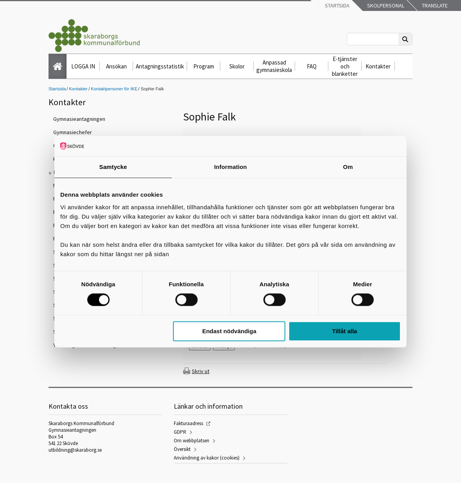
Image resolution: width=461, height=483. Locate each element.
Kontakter (378, 66)
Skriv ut (200, 371)
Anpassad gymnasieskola (274, 66)
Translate (434, 5)
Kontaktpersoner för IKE (114, 88)
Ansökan (116, 66)
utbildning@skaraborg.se (75, 450)
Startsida (336, 5)
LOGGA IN (83, 66)
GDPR (180, 432)
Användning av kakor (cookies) (207, 457)
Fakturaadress (188, 423)
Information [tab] (230, 166)
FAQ (312, 66)
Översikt (182, 449)
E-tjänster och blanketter (345, 66)
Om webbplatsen (191, 440)
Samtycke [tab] (113, 166)
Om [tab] (348, 166)
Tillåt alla (344, 331)
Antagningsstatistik (160, 66)
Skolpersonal (385, 5)
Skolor (237, 66)
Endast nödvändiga (229, 331)
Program (203, 66)
